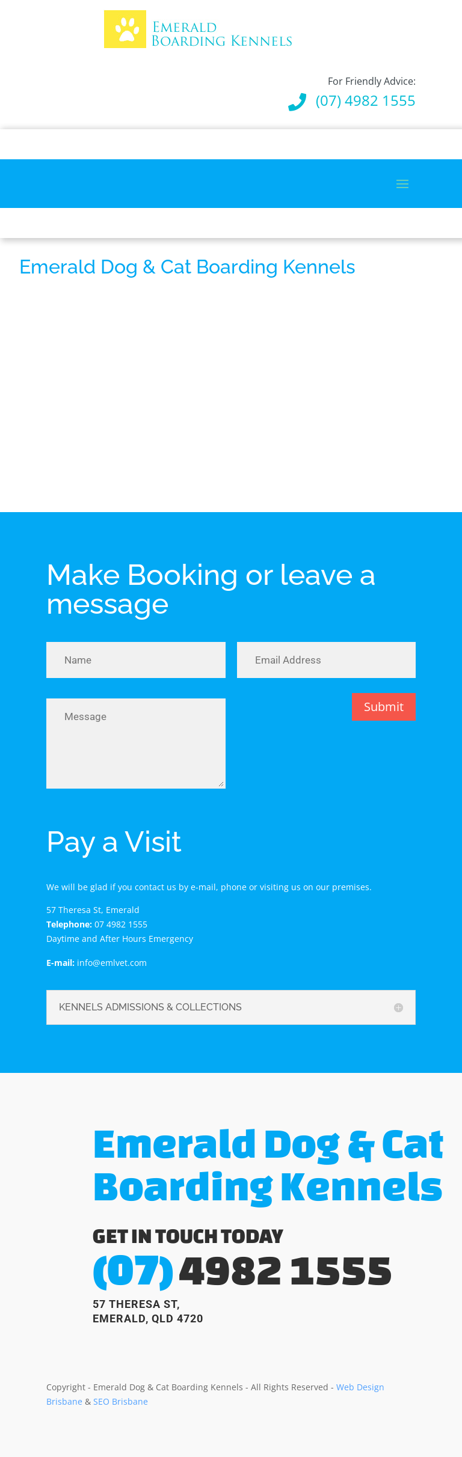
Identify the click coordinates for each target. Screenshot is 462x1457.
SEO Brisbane (120, 1401)
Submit (384, 706)
